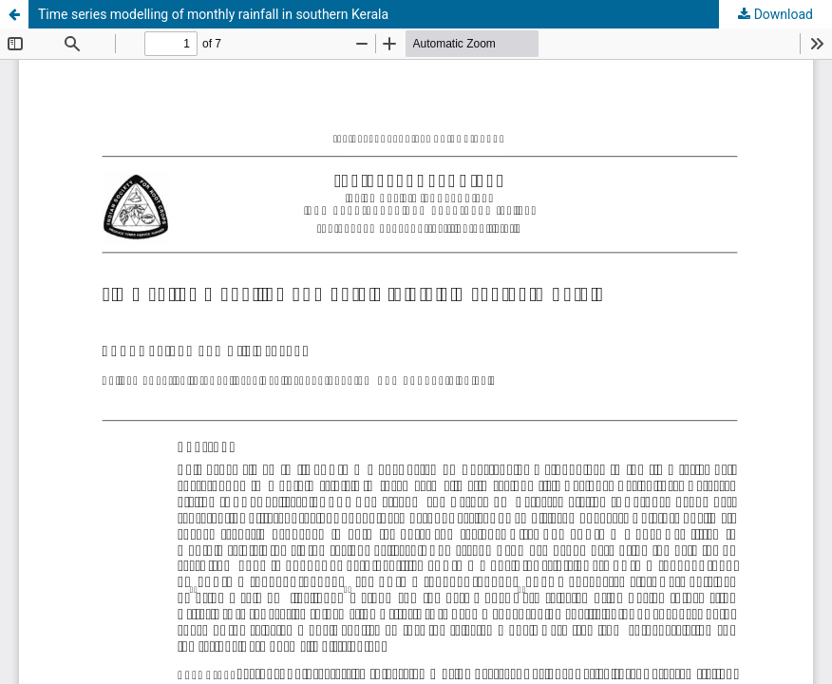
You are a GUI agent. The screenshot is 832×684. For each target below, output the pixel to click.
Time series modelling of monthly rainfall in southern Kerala (213, 14)
